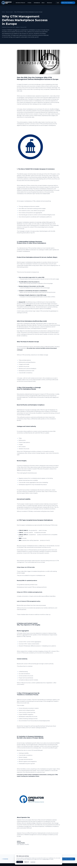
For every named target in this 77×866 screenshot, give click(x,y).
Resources (50, 2)
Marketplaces (37, 2)
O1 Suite (30, 2)
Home (3, 12)
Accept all (19, 861)
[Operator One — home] (7, 2)
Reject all (26, 861)
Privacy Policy (46, 859)
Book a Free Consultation (68, 2)
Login (58, 2)
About (43, 2)
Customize (33, 861)
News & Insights (9, 12)
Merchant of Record (21, 2)
